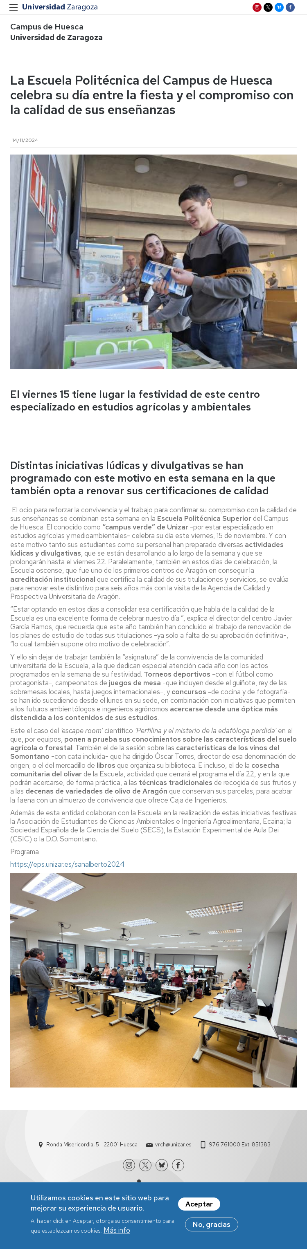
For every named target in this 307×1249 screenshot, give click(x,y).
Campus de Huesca (47, 26)
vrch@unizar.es (173, 1144)
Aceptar (199, 1206)
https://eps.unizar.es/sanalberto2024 (67, 864)
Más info (117, 1233)
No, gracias (211, 1227)
